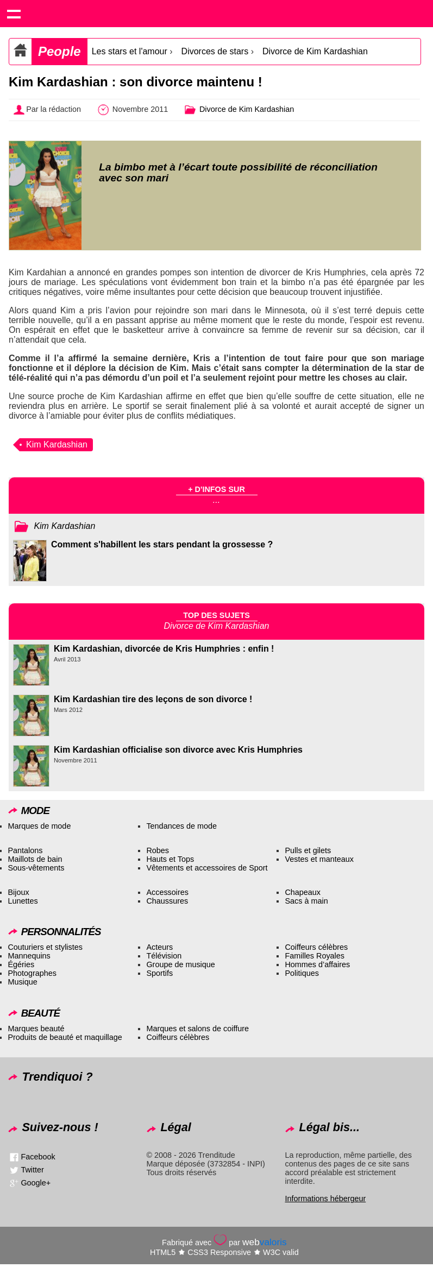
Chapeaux (303, 892)
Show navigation (13, 13)
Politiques (301, 973)
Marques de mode (39, 826)
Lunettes (22, 901)
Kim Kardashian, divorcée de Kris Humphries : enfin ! (164, 648)
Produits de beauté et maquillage (65, 1037)
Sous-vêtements (36, 867)
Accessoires (167, 892)
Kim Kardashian (56, 444)
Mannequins (29, 955)
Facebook (38, 1156)
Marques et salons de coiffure (197, 1028)
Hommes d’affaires (317, 964)
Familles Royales (314, 955)
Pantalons (25, 850)
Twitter (32, 1169)
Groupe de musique (180, 964)
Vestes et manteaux (319, 859)
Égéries (21, 964)
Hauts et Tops (170, 859)
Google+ (36, 1182)
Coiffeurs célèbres (316, 947)
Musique (22, 981)
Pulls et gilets (308, 850)
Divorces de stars (215, 51)
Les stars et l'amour (129, 51)
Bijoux (18, 892)
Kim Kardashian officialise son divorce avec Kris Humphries (178, 749)
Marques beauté (36, 1028)
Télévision (163, 955)
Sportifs (159, 973)
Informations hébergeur (325, 1198)
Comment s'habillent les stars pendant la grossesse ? (162, 544)
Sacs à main (306, 901)
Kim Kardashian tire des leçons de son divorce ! (153, 699)
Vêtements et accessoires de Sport (206, 867)
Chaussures (167, 901)
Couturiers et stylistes (45, 947)
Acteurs (159, 947)
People (59, 51)
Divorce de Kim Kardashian (315, 51)
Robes (157, 850)
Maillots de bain (35, 859)
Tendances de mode (181, 826)
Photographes (32, 973)
